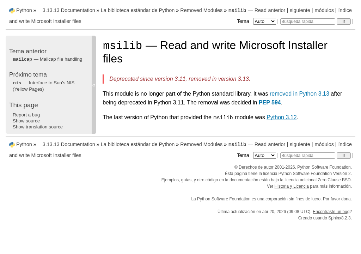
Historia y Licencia (292, 186)
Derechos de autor (256, 167)
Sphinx (334, 218)
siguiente (300, 10)
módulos (324, 10)
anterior (277, 10)
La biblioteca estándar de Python (138, 10)
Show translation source (38, 126)
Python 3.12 (281, 117)
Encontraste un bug (331, 211)
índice (345, 10)
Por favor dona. (337, 198)
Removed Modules (201, 10)
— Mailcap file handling (47, 59)
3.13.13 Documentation (69, 10)
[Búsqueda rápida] (307, 21)
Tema (257, 21)
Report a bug (26, 114)
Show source (26, 120)
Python (24, 10)
